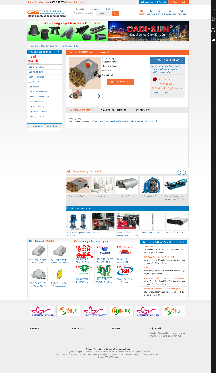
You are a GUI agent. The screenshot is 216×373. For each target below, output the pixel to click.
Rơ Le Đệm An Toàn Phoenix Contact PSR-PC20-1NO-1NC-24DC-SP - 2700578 (59, 285)
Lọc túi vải (100, 196)
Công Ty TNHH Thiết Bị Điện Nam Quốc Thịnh (104, 281)
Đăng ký (161, 2)
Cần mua (151, 12)
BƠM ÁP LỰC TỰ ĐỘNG (102, 233)
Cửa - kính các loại (37, 102)
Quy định (213, 19)
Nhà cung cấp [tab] (96, 9)
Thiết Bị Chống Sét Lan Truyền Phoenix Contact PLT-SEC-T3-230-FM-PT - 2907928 (38, 285)
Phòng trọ (90, 361)
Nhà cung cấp (170, 12)
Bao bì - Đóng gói (36, 67)
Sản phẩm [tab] (80, 9)
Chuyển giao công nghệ (39, 97)
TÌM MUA (115, 328)
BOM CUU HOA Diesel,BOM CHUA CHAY (127, 234)
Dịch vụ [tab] (109, 9)
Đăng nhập (147, 2)
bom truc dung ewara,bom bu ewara (78, 234)
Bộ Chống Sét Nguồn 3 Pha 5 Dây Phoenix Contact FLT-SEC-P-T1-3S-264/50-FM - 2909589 (38, 261)
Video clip (182, 12)
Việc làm (141, 12)
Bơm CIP (125, 196)
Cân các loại (34, 87)
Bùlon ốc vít (34, 82)
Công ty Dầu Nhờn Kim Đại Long (125, 280)
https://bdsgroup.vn (104, 361)
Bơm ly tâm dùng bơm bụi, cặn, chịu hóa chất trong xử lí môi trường (174, 198)
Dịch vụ (159, 12)
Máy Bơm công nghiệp (51, 46)
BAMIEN (34, 328)
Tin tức (213, 9)
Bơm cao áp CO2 (70, 46)
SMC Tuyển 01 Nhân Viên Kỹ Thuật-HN (159, 257)
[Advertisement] (127, 147)
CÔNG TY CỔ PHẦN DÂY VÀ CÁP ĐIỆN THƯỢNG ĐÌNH (83, 261)
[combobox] (111, 13)
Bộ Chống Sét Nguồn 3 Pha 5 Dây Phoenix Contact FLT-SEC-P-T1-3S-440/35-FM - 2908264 (60, 261)
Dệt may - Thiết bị (36, 116)
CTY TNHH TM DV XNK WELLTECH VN (104, 261)
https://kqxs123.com (121, 361)
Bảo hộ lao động (36, 72)
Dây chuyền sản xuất (38, 111)
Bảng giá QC (213, 30)
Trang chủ (33, 46)
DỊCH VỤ (155, 328)
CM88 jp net (148, 246)
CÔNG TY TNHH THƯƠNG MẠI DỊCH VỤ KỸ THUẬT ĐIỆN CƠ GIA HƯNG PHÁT (83, 281)
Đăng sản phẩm (179, 2)
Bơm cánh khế (150, 196)
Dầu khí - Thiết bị (36, 107)
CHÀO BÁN (76, 328)
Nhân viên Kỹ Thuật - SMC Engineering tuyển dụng (164, 278)
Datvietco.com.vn (160, 92)
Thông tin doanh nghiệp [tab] (113, 110)
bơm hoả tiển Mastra (150, 233)
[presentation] (179, 172)
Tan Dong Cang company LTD (123, 260)
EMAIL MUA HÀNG (120, 82)
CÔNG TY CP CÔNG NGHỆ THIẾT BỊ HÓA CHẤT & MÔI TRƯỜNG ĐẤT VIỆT (165, 69)
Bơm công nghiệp (36, 77)
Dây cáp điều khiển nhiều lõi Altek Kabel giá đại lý (163, 289)
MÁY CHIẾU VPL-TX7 (174, 233)
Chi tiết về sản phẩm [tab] (81, 110)
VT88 (146, 268)
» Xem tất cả (179, 242)
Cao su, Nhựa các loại (38, 92)
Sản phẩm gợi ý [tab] (143, 110)
